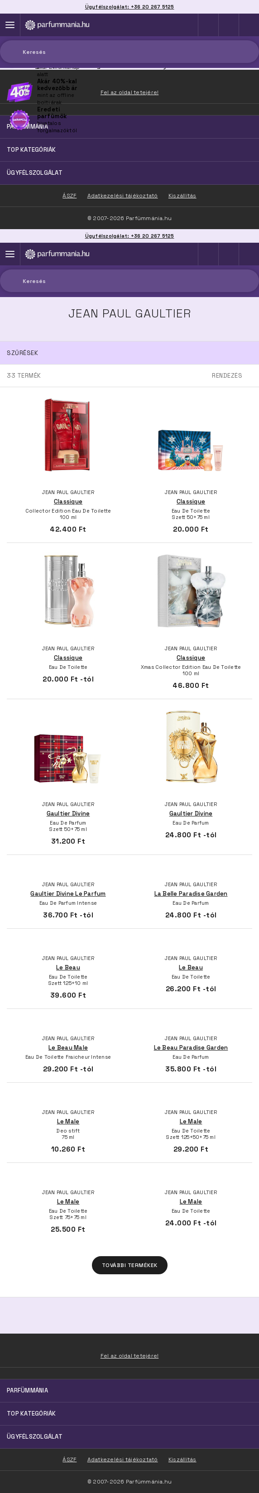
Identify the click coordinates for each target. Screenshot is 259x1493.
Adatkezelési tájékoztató (122, 1459)
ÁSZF (69, 1459)
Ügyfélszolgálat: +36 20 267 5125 (129, 236)
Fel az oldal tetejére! (130, 1356)
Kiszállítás (182, 1459)
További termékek (130, 1265)
